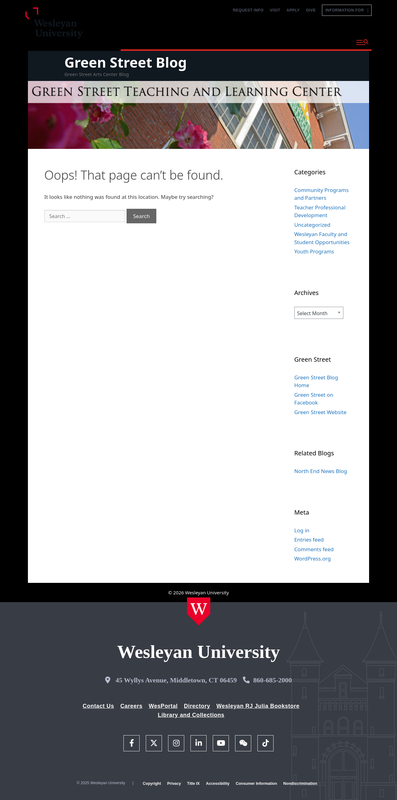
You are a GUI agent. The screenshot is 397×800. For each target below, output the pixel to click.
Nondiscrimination (300, 783)
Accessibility (218, 783)
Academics (187, 41)
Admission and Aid (238, 41)
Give (311, 10)
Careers (131, 706)
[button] (362, 42)
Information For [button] (346, 10)
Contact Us (98, 706)
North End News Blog (320, 471)
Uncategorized (312, 224)
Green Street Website (320, 412)
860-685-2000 (272, 680)
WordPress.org (312, 558)
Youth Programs (314, 251)
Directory (197, 706)
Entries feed (309, 539)
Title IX (193, 783)
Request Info (248, 10)
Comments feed (314, 549)
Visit (275, 10)
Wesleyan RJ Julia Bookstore (258, 706)
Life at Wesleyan (295, 41)
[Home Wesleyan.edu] (198, 611)
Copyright (152, 783)
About (336, 41)
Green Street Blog (125, 62)
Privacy (174, 783)
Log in (302, 530)
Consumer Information (256, 783)
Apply (293, 10)
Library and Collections (191, 715)
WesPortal (163, 706)
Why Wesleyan (142, 41)
